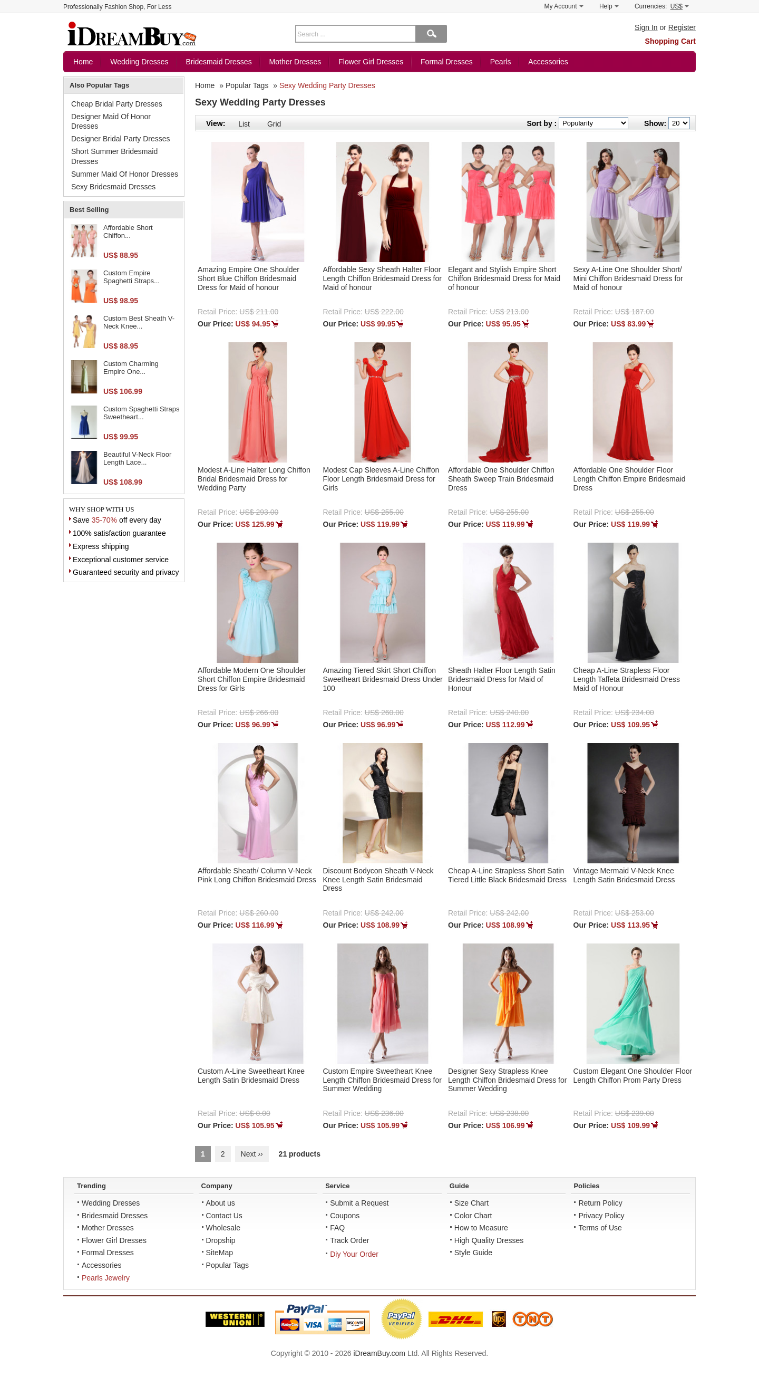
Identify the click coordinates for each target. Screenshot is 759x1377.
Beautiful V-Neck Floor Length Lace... (137, 458)
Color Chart (473, 1215)
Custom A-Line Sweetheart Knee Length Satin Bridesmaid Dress (251, 1075)
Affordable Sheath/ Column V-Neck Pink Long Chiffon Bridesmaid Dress (257, 875)
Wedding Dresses (139, 61)
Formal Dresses (447, 61)
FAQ (337, 1228)
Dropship (221, 1240)
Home (83, 61)
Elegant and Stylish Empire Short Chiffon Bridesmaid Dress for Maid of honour (504, 278)
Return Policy (600, 1203)
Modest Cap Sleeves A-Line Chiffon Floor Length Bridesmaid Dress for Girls (381, 479)
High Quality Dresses (489, 1240)
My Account (563, 6)
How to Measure (481, 1228)
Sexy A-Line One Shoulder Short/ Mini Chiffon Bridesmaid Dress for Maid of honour (628, 278)
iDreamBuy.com (379, 1353)
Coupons (344, 1215)
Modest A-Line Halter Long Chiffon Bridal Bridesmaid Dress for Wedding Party (254, 479)
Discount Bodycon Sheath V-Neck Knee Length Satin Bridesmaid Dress (378, 879)
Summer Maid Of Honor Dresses (124, 174)
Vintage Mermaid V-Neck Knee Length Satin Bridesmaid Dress (624, 875)
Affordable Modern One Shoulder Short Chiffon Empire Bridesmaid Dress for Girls (252, 679)
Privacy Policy (601, 1215)
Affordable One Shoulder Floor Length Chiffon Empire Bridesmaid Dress (629, 479)
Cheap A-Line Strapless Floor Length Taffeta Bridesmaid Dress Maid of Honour (626, 679)
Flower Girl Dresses (370, 61)
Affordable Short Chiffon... (128, 232)
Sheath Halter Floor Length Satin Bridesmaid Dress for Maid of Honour (502, 679)
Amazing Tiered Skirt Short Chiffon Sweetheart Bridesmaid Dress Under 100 (383, 679)
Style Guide (473, 1252)
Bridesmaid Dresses (218, 61)
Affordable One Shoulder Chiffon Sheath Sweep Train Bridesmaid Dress (501, 479)
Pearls (500, 61)
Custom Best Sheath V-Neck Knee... (138, 322)
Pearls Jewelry (106, 1278)
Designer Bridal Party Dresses (120, 138)
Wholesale (223, 1228)
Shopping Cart (670, 41)
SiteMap (219, 1252)
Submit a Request (359, 1203)
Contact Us (224, 1215)
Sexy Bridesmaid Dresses (113, 186)
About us (220, 1203)
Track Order (349, 1240)
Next (252, 1154)
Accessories (548, 61)
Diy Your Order (354, 1254)
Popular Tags (247, 85)
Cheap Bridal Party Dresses (116, 104)
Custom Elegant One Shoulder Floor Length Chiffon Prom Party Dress (633, 1075)
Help (609, 6)
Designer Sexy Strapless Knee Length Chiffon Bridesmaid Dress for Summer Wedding (507, 1080)
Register (682, 27)
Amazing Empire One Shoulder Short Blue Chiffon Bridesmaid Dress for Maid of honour (248, 278)
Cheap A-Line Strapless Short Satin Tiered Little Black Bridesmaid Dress (507, 875)
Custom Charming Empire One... (131, 368)
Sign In (646, 27)
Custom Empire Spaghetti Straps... (131, 277)
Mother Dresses (295, 61)
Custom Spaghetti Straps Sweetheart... (141, 413)
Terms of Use (599, 1228)
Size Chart (471, 1203)
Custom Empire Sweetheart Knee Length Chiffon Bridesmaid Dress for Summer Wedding (382, 1080)
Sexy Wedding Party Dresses (327, 85)
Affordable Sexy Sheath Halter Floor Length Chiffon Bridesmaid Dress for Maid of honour (382, 278)
